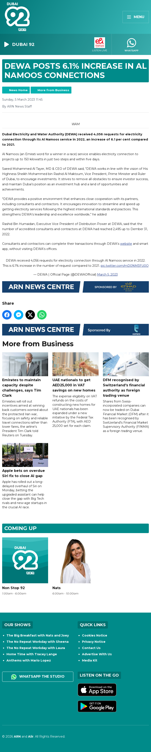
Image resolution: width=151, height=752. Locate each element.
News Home (18, 90)
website (126, 244)
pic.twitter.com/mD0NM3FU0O (125, 266)
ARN (17, 736)
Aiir (30, 736)
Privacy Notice (93, 642)
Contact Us (91, 648)
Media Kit (89, 660)
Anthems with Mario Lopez (28, 660)
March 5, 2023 (107, 274)
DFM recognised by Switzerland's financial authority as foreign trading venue (126, 375)
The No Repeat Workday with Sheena (37, 642)
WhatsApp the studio (37, 676)
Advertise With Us (97, 654)
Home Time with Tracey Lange (31, 654)
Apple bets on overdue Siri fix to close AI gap (25, 460)
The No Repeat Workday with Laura (35, 648)
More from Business (53, 90)
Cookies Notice (94, 635)
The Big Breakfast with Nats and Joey (37, 635)
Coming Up (20, 528)
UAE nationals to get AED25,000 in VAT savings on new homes (75, 372)
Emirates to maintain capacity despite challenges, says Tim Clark (25, 375)
